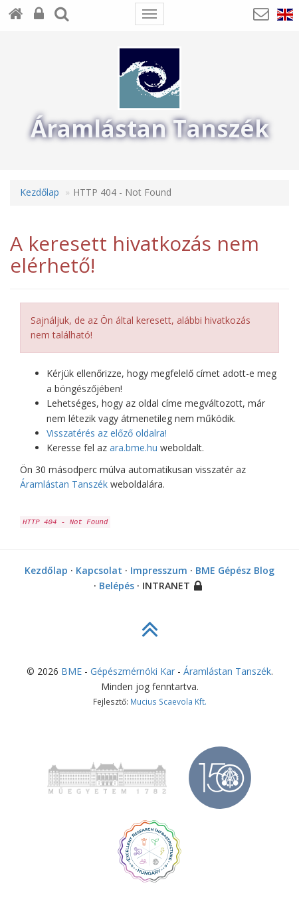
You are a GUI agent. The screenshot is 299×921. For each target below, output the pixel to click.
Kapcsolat (99, 570)
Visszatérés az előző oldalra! (107, 433)
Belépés (116, 585)
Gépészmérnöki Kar (132, 671)
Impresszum (158, 570)
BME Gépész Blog (234, 570)
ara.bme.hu (133, 447)
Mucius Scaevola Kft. (168, 701)
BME (71, 671)
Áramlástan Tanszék (64, 484)
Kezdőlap (39, 192)
